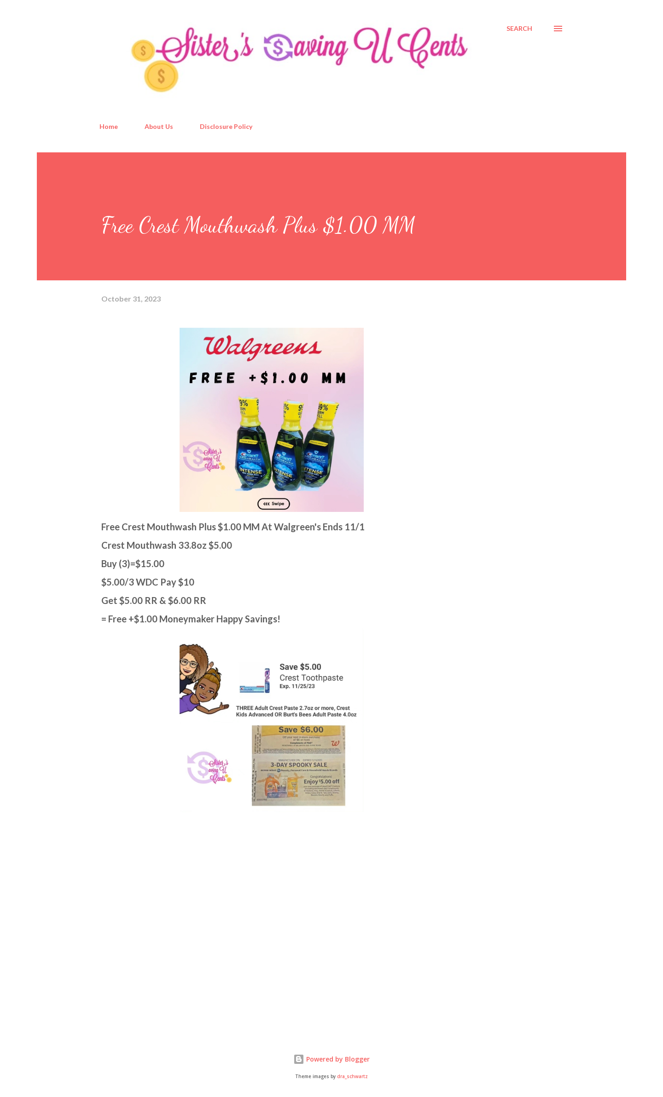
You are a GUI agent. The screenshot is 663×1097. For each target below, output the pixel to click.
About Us (159, 126)
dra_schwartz (352, 1077)
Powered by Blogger (331, 1059)
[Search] (519, 28)
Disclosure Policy (226, 126)
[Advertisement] (170, 919)
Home (108, 126)
